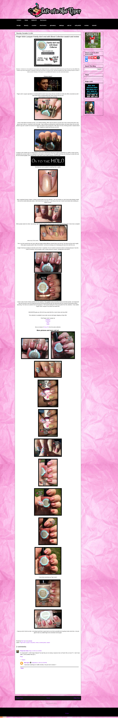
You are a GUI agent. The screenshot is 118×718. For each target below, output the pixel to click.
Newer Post (19, 698)
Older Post (77, 698)
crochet (34, 25)
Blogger (67, 713)
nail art (69, 25)
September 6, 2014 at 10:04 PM (39, 662)
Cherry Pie (46, 327)
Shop (48, 322)
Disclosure (43, 20)
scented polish (42, 642)
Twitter (47, 324)
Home (26, 20)
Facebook (48, 321)
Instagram (48, 319)
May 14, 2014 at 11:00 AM (35, 650)
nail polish (78, 25)
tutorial (94, 25)
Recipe (19, 25)
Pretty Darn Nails (24, 650)
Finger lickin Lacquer (25, 642)
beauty (26, 25)
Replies (23, 659)
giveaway (53, 25)
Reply (21, 656)
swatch (48, 642)
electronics (43, 25)
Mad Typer (26, 662)
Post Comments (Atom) (51, 703)
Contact (19, 20)
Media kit (34, 20)
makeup (61, 25)
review (86, 25)
